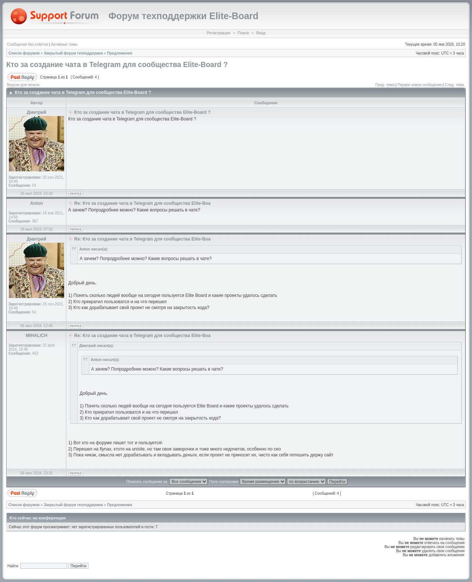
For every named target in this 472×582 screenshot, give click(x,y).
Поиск (243, 33)
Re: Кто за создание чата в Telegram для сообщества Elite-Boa (142, 203)
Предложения (119, 53)
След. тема (454, 85)
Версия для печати (23, 85)
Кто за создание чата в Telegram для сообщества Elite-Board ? (117, 64)
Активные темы (64, 44)
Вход (261, 33)
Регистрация (218, 33)
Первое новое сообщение (420, 85)
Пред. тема (385, 85)
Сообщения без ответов (27, 44)
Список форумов (24, 53)
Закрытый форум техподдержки (73, 53)
